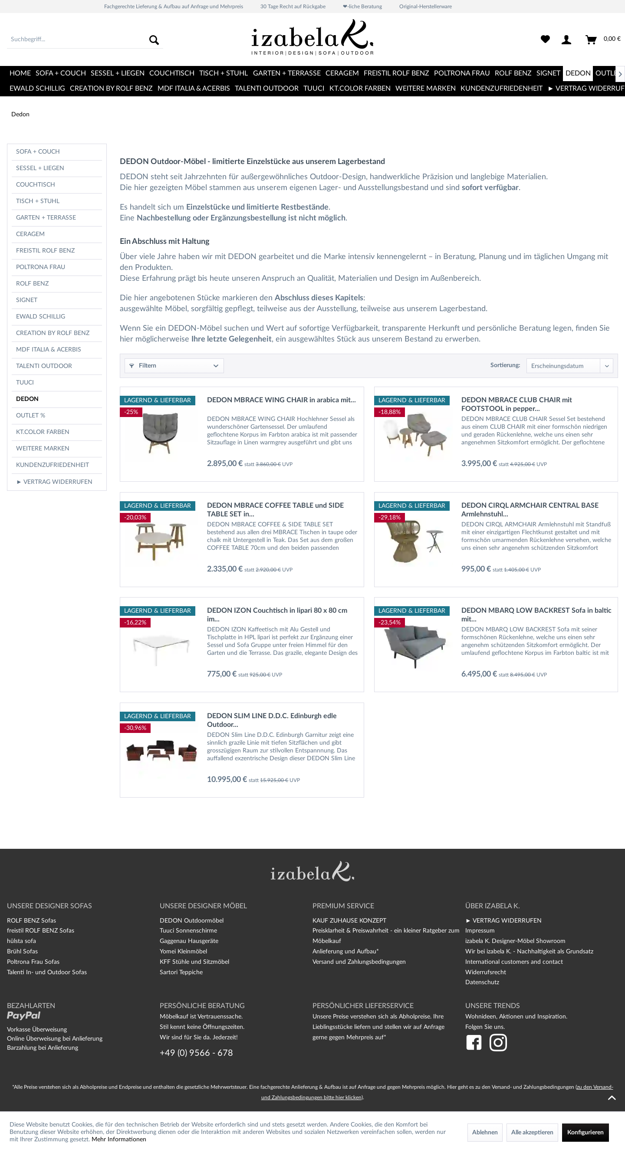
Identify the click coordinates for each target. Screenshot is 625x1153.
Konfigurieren (585, 1133)
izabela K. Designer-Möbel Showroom (515, 941)
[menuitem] (85, 40)
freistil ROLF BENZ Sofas (40, 931)
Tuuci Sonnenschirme (188, 931)
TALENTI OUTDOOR (44, 366)
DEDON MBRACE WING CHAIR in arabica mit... (281, 400)
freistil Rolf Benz (45, 251)
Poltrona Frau (40, 267)
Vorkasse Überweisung (37, 1030)
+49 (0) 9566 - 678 (196, 1053)
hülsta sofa (21, 941)
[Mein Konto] (568, 40)
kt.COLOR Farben (42, 432)
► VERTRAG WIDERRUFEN (54, 482)
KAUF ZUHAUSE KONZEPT (349, 921)
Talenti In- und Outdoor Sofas (47, 972)
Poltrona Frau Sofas (33, 962)
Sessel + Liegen (40, 168)
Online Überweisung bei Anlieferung (54, 1039)
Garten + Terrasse (46, 218)
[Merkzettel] (545, 40)
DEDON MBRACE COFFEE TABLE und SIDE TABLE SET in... (275, 510)
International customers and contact (514, 962)
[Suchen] (154, 40)
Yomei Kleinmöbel (183, 952)
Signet (26, 300)
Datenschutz (482, 982)
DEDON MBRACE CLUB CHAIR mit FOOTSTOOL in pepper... (516, 404)
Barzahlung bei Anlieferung (42, 1048)
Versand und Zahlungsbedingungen (359, 962)
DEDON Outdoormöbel (192, 921)
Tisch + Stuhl (37, 201)
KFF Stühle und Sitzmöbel (194, 962)
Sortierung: (505, 365)
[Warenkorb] (603, 40)
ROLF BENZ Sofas (31, 921)
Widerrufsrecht (485, 972)
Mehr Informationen (119, 1140)
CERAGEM (30, 234)
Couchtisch (35, 185)
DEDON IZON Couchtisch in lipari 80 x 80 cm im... (277, 615)
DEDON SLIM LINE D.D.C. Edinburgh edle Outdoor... (272, 720)
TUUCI (25, 383)
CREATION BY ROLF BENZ (52, 333)
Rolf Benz (32, 284)
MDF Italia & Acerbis (48, 350)
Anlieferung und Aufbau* (345, 952)
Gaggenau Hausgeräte (189, 941)
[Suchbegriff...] (85, 40)
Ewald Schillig (40, 317)
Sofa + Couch (38, 152)
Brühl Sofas (22, 952)
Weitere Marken (42, 449)
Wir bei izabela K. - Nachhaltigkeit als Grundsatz (529, 952)
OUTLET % (30, 416)
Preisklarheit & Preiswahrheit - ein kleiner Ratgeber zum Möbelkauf (386, 936)
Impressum (480, 931)
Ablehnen (485, 1133)
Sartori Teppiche (181, 972)
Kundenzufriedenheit (52, 465)
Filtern (142, 366)
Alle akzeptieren (532, 1133)
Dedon (27, 399)
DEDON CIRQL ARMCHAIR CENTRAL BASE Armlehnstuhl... (530, 510)
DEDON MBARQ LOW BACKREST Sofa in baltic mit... (536, 615)
